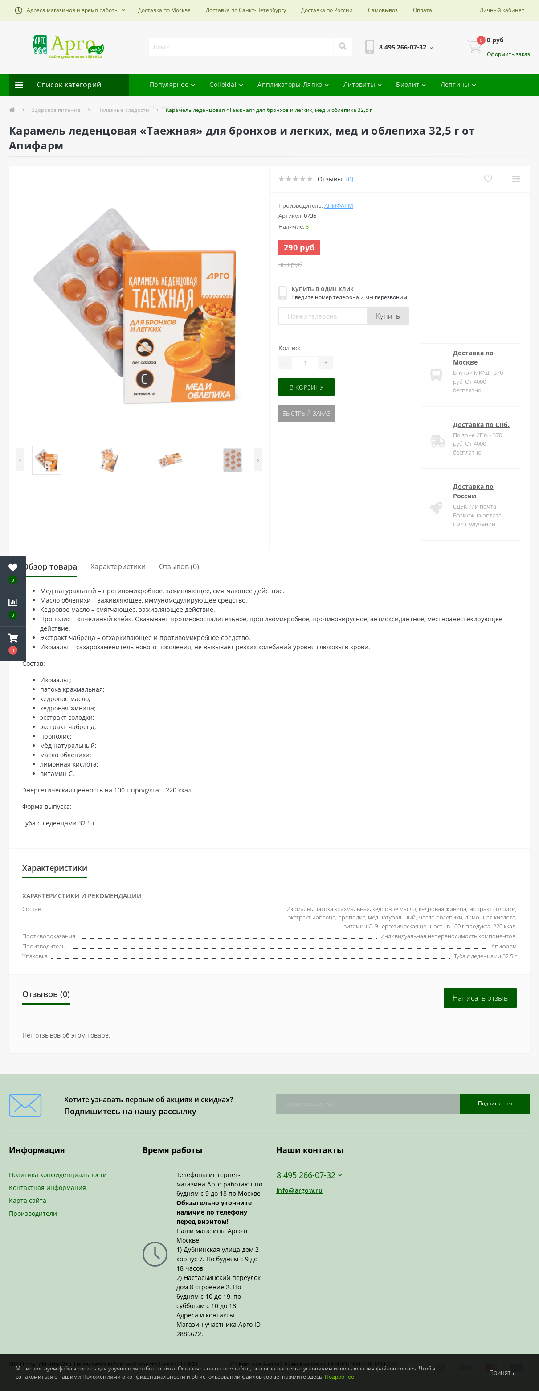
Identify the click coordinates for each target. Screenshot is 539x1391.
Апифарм (338, 205)
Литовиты (362, 84)
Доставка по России (327, 10)
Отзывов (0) (179, 566)
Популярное (172, 84)
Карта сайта (27, 1200)
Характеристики (118, 566)
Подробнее (339, 1376)
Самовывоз (383, 10)
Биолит (411, 84)
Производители (33, 1213)
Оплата (422, 10)
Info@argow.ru (299, 1190)
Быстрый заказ (306, 413)
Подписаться (495, 1103)
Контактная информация (47, 1187)
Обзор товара (49, 566)
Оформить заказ (508, 54)
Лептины (458, 84)
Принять (501, 1372)
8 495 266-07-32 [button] (309, 1175)
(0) (349, 179)
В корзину (306, 387)
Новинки (167, 107)
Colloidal (226, 84)
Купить (388, 316)
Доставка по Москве (164, 10)
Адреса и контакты (205, 1315)
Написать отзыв (480, 998)
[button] (70, 10)
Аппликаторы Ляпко (293, 84)
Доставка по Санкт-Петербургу (246, 10)
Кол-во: (289, 348)
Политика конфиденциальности (58, 1174)
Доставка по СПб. (481, 424)
